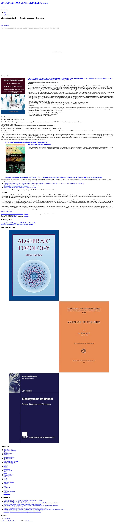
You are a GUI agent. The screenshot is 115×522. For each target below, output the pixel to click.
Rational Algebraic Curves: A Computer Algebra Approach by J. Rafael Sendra (22, 512)
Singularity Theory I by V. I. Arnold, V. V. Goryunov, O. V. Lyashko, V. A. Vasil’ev (23, 500)
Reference (6, 488)
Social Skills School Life (9, 491)
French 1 (6, 465)
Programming (7, 487)
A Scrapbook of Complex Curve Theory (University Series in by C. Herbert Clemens (23, 510)
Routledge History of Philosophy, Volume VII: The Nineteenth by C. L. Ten (18, 222)
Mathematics (7, 477)
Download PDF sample (6, 211)
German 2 (6, 466)
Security (14, 216)
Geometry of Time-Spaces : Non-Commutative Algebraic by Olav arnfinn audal (22, 504)
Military (5, 478)
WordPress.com (29, 520)
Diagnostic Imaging (8, 458)
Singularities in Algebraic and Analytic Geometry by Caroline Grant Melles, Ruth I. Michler (25, 508)
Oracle (5, 480)
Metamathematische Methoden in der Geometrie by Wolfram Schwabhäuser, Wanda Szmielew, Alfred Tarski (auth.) (31, 502)
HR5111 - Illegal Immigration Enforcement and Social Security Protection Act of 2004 (26, 142)
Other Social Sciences (9, 482)
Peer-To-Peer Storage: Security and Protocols (39, 144)
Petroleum (6, 483)
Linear (5, 473)
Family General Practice (9, 462)
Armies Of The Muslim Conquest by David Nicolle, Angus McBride (17, 224)
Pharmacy (6, 484)
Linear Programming (8, 474)
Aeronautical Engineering (10, 450)
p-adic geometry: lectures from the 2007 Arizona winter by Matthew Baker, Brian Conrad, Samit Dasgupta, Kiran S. (31, 505)
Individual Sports (8, 470)
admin (12, 14)
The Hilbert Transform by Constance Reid (13, 506)
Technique (6, 492)
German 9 (6, 467)
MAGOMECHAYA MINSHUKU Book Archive (24, 3)
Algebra (5, 452)
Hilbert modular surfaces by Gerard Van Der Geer (15, 501)
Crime (5, 455)
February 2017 (7, 518)
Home (5, 12)
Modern (5, 479)
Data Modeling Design (9, 457)
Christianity (6, 454)
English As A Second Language (11, 461)
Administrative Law (8, 449)
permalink (26, 216)
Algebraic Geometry (8, 453)
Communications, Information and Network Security (16, 186)
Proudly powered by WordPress (8, 520)
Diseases (6, 459)
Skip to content (4, 10)
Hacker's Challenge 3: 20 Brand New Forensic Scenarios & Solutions (20, 187)
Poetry (5, 486)
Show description (5, 25)
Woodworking (7, 494)
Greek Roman (7, 469)
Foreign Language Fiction (10, 463)
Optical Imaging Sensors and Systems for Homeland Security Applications (21, 184)
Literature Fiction (8, 475)
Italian (5, 471)
